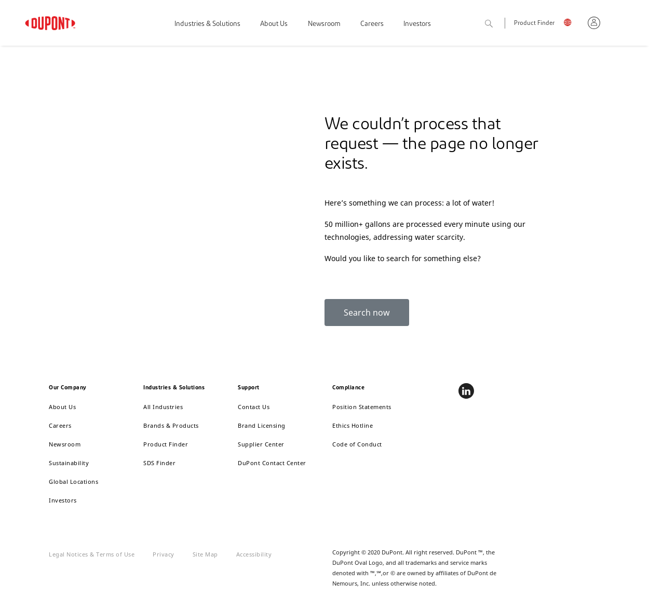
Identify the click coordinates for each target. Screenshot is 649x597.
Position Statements (361, 407)
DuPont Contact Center (272, 463)
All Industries (163, 407)
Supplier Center (261, 444)
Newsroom (324, 24)
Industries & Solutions (207, 24)
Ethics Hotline (352, 425)
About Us (274, 24)
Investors (417, 24)
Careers (372, 24)
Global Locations (73, 481)
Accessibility (254, 554)
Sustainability (69, 463)
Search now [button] (367, 312)
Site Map (205, 554)
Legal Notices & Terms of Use (91, 554)
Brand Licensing (262, 425)
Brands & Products (171, 425)
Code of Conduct (357, 444)
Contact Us (253, 407)
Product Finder (534, 23)
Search (500, 24)
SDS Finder (159, 463)
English (571, 24)
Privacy (163, 554)
